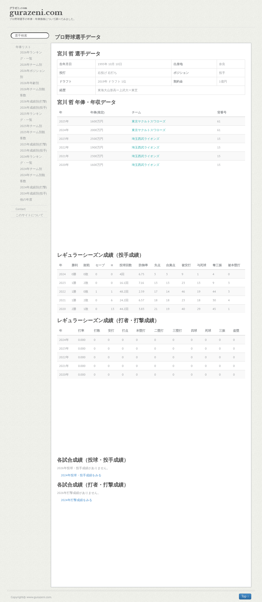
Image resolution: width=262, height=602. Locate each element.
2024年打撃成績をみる (76, 500)
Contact (21, 209)
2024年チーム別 (31, 169)
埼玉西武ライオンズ (145, 139)
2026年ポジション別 (32, 74)
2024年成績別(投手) (33, 193)
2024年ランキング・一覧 (31, 160)
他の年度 (26, 199)
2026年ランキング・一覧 (31, 55)
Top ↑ (245, 596)
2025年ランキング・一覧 (31, 117)
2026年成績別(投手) (33, 107)
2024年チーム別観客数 (32, 178)
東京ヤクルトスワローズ (149, 121)
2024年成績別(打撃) (33, 187)
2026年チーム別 (31, 64)
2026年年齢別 (29, 83)
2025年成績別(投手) (33, 150)
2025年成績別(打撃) (33, 144)
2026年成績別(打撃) (33, 101)
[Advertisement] (151, 210)
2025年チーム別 (31, 126)
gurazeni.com (36, 12)
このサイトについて (29, 215)
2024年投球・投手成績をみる (81, 475)
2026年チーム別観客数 (32, 92)
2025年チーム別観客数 (32, 135)
